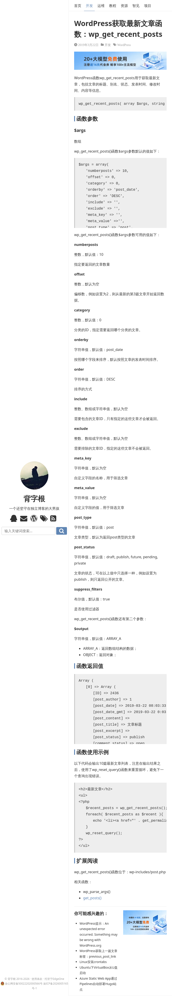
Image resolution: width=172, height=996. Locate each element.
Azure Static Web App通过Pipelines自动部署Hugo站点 (98, 984)
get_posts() (92, 897)
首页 (77, 5)
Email (24, 518)
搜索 (61, 531)
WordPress (124, 44)
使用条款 (37, 979)
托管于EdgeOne (54, 979)
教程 (112, 5)
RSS (54, 518)
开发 (89, 5)
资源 (124, 5)
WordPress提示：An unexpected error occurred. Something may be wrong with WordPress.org (98, 934)
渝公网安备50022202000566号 (24, 983)
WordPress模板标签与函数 (34, 518)
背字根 (34, 498)
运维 (101, 5)
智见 (136, 5)
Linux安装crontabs (93, 962)
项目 (147, 5)
